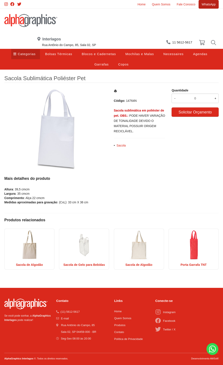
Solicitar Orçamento (195, 112)
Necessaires (173, 54)
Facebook (169, 320)
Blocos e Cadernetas (99, 54)
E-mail (65, 318)
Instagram (169, 312)
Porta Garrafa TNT (194, 264)
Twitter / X (169, 329)
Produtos (119, 325)
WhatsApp (208, 4)
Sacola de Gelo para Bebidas (84, 264)
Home (141, 4)
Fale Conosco (185, 4)
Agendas (200, 54)
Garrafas (101, 64)
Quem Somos (160, 4)
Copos (123, 64)
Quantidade (180, 90)
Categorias (27, 54)
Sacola (121, 145)
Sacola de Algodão (29, 264)
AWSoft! (214, 358)
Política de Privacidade (128, 339)
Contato (119, 332)
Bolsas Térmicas (58, 54)
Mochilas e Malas (139, 54)
